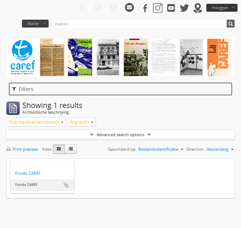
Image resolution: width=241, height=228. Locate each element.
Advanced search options (120, 134)
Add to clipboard (66, 185)
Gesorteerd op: (122, 149)
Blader (33, 23)
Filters (22, 89)
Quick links (113, 8)
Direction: (195, 149)
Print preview (22, 149)
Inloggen (220, 7)
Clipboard (82, 8)
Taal (98, 8)
